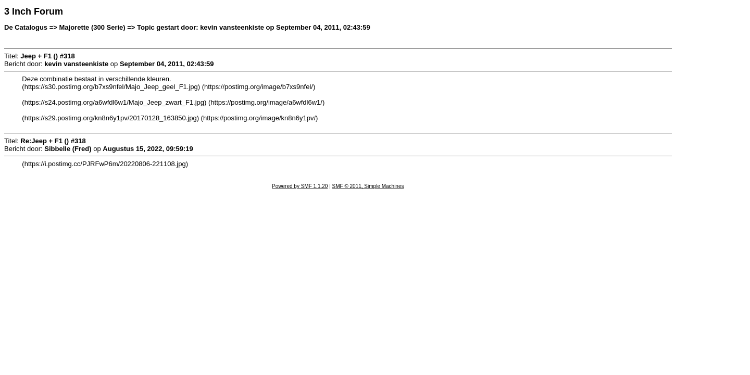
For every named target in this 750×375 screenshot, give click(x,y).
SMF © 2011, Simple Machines (368, 186)
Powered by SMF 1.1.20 (300, 186)
